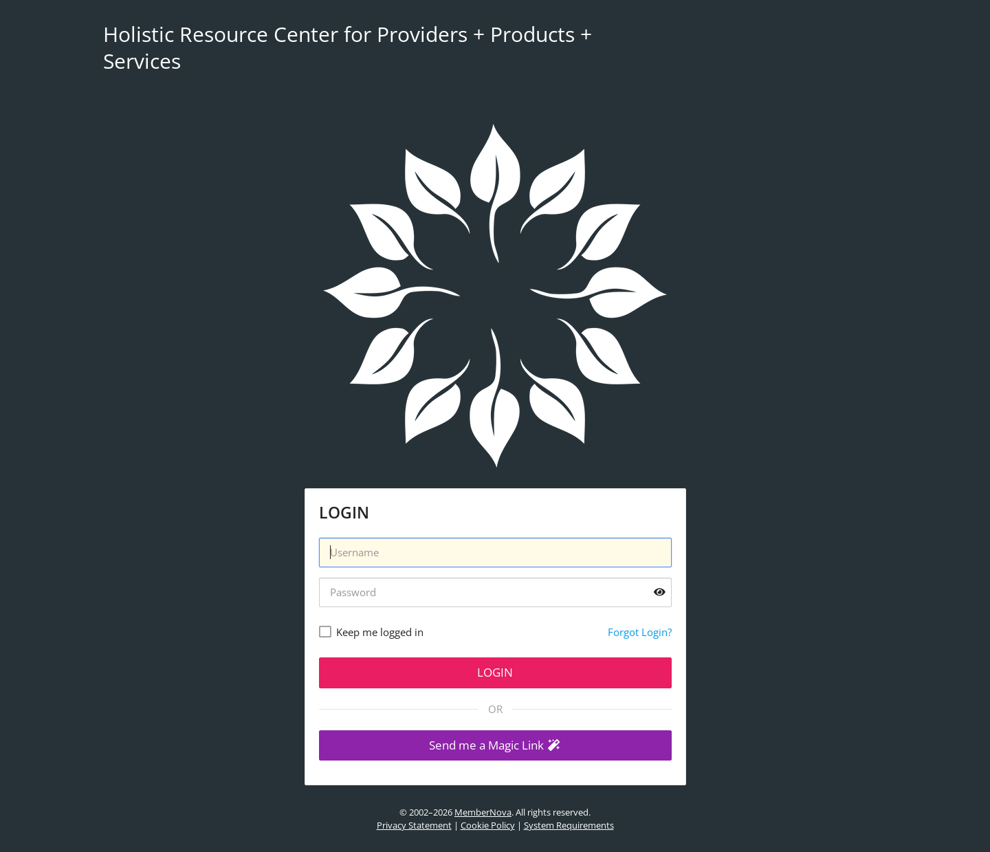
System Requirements (569, 825)
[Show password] (659, 592)
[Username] (495, 552)
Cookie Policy (488, 825)
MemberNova (483, 812)
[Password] (495, 592)
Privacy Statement (414, 825)
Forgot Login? (640, 632)
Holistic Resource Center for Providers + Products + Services (347, 47)
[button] (495, 745)
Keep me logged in (380, 632)
